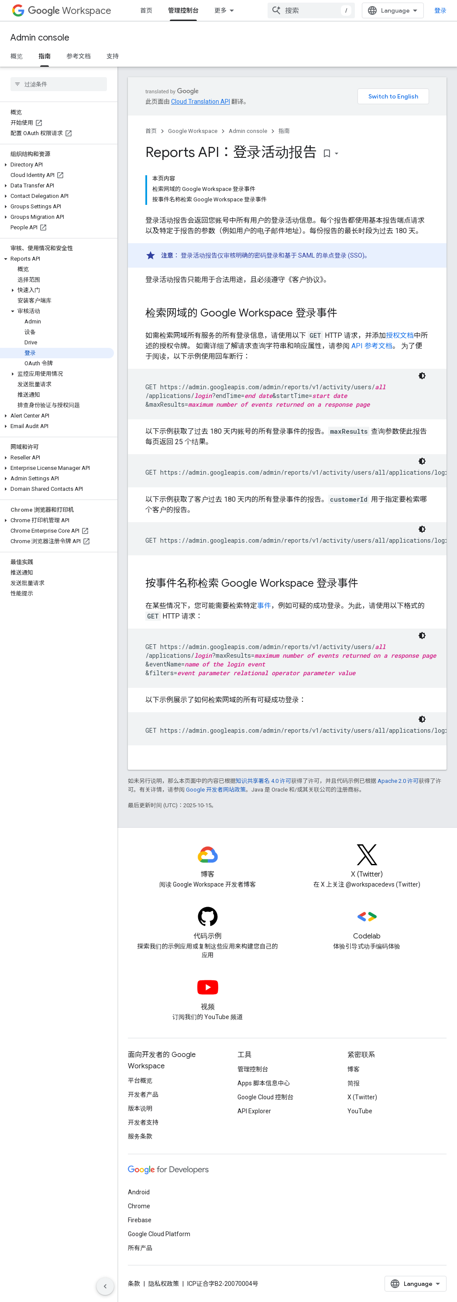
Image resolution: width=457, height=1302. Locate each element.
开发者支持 (143, 1122)
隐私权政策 (163, 1283)
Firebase (139, 1220)
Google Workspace (192, 131)
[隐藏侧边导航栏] (105, 1286)
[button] (57, 165)
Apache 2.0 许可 (398, 781)
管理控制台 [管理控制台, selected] (183, 10)
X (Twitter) (362, 1097)
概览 (16, 56)
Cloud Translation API (200, 101)
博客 (353, 1069)
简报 (353, 1083)
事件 (264, 606)
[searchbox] (58, 84)
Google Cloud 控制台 (265, 1097)
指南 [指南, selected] (44, 56)
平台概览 (140, 1080)
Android (139, 1192)
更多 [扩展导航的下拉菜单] (220, 10)
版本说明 (140, 1108)
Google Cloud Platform (159, 1234)
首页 (146, 10)
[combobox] (311, 10)
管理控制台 (252, 1069)
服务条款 (140, 1136)
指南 (284, 131)
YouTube (359, 1111)
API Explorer (254, 1111)
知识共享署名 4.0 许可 (263, 781)
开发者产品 (143, 1094)
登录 (440, 10)
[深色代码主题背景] (422, 376)
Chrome (139, 1206)
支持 (113, 56)
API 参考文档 (371, 346)
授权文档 (400, 335)
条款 (134, 1283)
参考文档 (78, 56)
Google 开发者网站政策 (216, 789)
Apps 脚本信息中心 (263, 1083)
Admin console (39, 37)
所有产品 (140, 1247)
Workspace (69, 11)
